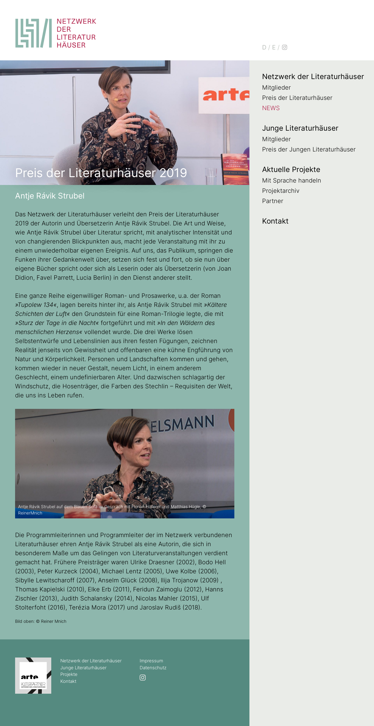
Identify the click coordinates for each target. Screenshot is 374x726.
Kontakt (275, 221)
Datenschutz (153, 667)
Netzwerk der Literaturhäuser (313, 76)
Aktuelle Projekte (291, 169)
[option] (124, 464)
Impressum (151, 661)
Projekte (69, 674)
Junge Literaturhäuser (300, 128)
